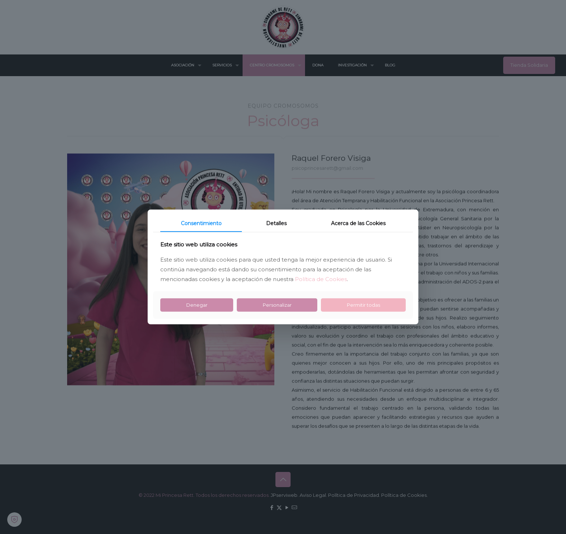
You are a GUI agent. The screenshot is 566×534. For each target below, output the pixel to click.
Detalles (276, 223)
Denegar (197, 305)
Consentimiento (201, 223)
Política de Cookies (321, 279)
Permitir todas (363, 305)
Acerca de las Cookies (358, 223)
